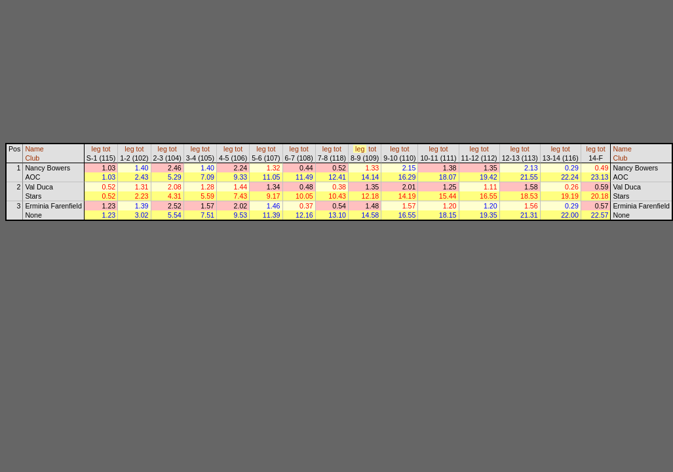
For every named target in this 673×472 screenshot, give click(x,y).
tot (107, 149)
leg (96, 149)
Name (34, 149)
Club (32, 158)
